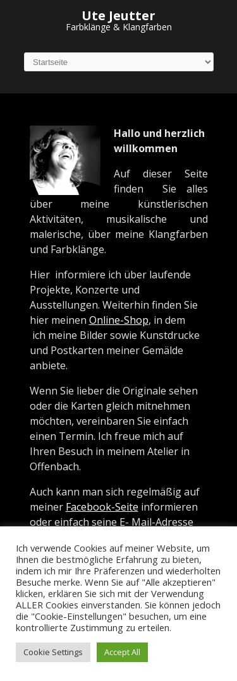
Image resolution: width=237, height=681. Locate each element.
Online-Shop (119, 320)
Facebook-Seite (102, 507)
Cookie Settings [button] (53, 652)
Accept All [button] (122, 652)
